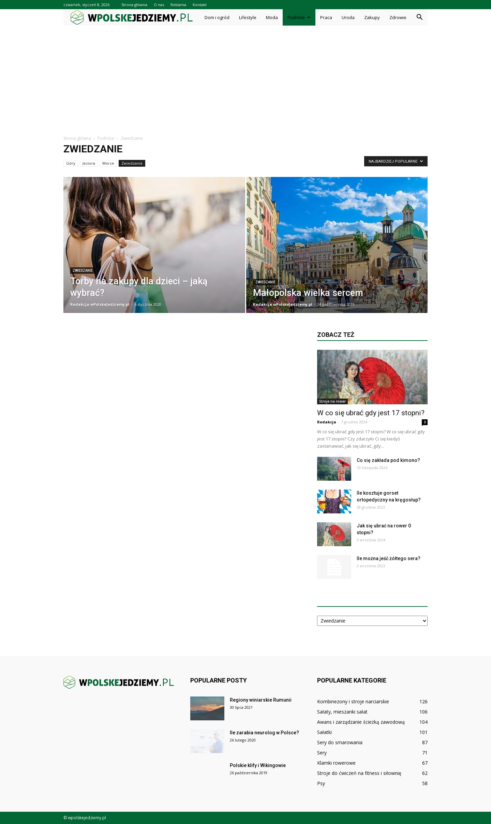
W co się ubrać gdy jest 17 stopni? (371, 413)
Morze (108, 163)
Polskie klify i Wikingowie (258, 765)
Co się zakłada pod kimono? (388, 460)
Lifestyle (247, 17)
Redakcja (326, 421)
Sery (322, 752)
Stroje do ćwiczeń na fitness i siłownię (359, 773)
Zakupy (372, 17)
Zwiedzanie (132, 163)
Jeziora (89, 163)
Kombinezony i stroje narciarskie (353, 701)
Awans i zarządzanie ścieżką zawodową (361, 722)
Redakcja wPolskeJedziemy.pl (100, 304)
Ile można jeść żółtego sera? (388, 558)
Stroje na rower (332, 401)
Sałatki (324, 732)
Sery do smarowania (339, 742)
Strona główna (134, 4)
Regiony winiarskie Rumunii (261, 700)
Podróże (298, 17)
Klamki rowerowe (336, 763)
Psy (321, 783)
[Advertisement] (245, 76)
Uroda (348, 17)
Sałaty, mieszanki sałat (342, 711)
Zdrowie (397, 17)
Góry (70, 163)
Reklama (178, 4)
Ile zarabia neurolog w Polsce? (264, 732)
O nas (159, 4)
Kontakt (200, 4)
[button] (419, 17)
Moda (272, 17)
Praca (326, 17)
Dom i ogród (217, 17)
